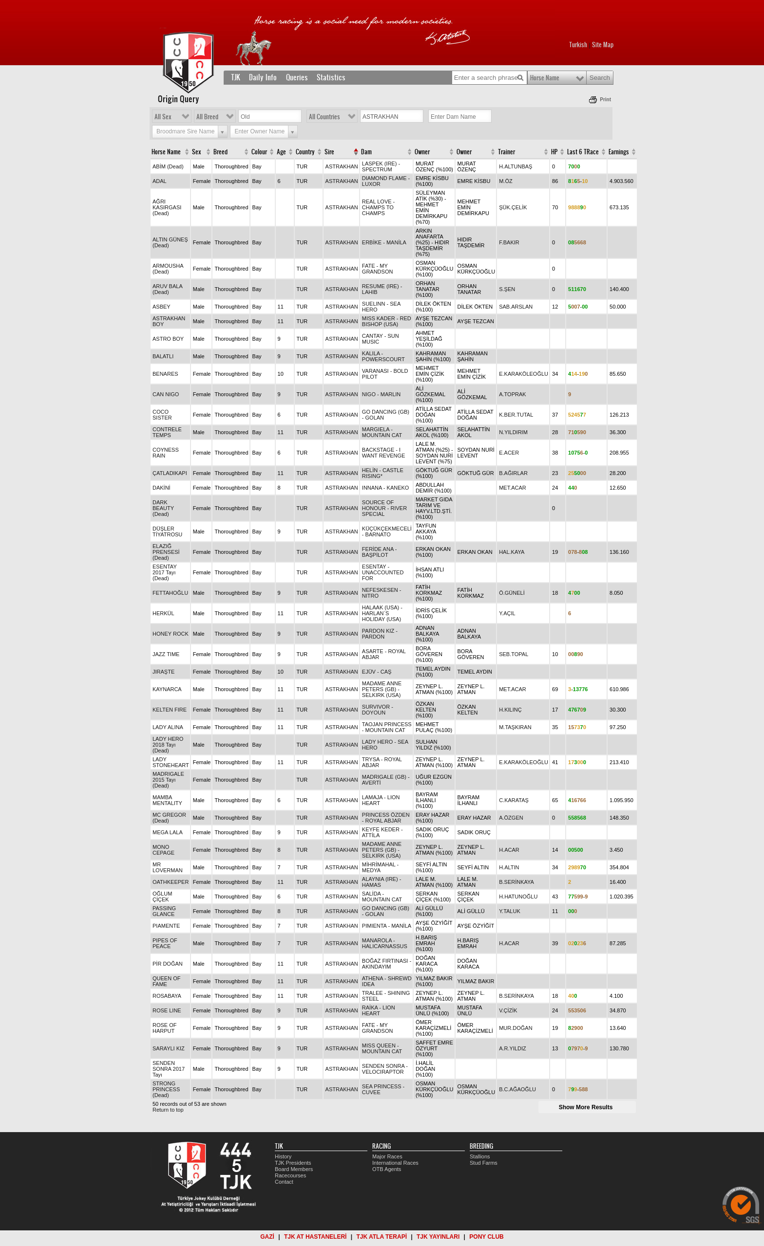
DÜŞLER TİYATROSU (167, 531)
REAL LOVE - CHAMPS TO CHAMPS (378, 207)
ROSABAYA (167, 996)
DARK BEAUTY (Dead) (163, 508)
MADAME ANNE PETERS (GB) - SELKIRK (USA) (381, 689)
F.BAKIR (509, 242)
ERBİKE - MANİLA (384, 242)
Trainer (506, 151)
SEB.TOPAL (513, 654)
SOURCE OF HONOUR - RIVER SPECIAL (384, 508)
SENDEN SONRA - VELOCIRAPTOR (385, 1069)
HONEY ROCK (171, 634)
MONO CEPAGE (163, 850)
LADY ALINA (168, 727)
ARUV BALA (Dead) (167, 289)
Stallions (480, 1156)
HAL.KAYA (511, 552)
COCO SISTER (162, 415)
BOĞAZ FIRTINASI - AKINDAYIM (386, 964)
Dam (366, 151)
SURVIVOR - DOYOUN (377, 709)
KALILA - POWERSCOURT (383, 356)
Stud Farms (483, 1163)
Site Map (602, 44)
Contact (284, 1182)
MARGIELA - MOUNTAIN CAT (382, 432)
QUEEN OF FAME (166, 981)
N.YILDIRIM (513, 432)
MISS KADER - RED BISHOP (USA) (386, 321)
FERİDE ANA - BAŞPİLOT (379, 552)
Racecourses (290, 1175)
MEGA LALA (168, 832)
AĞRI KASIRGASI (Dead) (167, 207)
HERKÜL (163, 613)
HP (554, 151)
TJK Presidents (293, 1163)
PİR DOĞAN (168, 964)
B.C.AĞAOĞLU (517, 1089)
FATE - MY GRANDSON (377, 269)
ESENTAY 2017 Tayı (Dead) (165, 572)
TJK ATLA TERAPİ (381, 1236)
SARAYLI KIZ (169, 1048)
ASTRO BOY (168, 339)
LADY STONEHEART (171, 762)
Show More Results (586, 1107)
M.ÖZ (506, 181)
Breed (220, 151)
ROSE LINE (167, 1010)
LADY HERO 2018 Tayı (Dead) (168, 744)
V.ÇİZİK (508, 1010)
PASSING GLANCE (164, 911)
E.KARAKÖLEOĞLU (523, 374)
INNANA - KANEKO (385, 488)
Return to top (168, 1110)
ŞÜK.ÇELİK (513, 207)
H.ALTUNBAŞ (515, 166)
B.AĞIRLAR (513, 473)
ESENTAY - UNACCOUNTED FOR (383, 572)
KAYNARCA (167, 689)
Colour (259, 151)
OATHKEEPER (171, 882)
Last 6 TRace (583, 151)
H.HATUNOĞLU (518, 896)
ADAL (160, 181)
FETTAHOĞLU (170, 593)
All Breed (207, 116)
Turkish (578, 44)
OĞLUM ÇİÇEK (162, 896)
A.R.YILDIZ (512, 1048)
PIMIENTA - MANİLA (386, 926)
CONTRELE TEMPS (167, 432)
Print (605, 99)
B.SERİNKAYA (516, 882)
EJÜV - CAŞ (377, 672)
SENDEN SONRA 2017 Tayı (169, 1069)
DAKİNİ (162, 488)
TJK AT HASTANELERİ (315, 1236)
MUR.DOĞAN (515, 1028)
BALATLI (163, 356)
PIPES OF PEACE (165, 943)
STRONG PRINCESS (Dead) (166, 1089)
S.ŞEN (507, 289)
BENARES (165, 374)
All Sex (163, 116)
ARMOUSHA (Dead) (168, 269)
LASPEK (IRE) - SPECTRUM (381, 166)
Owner (422, 151)
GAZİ (267, 1236)
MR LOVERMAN (168, 867)
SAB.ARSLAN (516, 307)
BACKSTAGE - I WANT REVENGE (383, 452)
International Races (395, 1163)
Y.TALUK (509, 911)
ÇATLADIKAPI (170, 473)
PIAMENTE (166, 926)
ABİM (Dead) (168, 166)
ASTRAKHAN (341, 166)
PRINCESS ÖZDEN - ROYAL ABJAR (386, 818)
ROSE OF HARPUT (165, 1028)
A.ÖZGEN (511, 818)
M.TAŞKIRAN (515, 727)
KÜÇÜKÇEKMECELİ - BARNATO (387, 531)
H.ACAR (509, 850)
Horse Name (544, 77)
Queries (297, 77)
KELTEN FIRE (170, 710)
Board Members (294, 1169)
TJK (235, 77)
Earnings (619, 151)
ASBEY (162, 307)
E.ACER (509, 453)
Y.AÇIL (507, 613)
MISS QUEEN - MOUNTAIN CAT (382, 1048)
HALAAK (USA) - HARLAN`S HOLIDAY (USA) (382, 613)
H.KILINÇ (510, 710)
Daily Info (263, 77)
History (283, 1156)
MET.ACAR (512, 488)
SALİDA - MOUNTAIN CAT (382, 896)
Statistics (331, 77)
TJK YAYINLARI (438, 1236)
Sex (196, 151)
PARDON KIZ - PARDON (380, 634)
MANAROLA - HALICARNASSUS (384, 943)
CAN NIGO (166, 394)
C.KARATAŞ (514, 800)
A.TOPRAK (512, 394)
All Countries (324, 116)
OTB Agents (386, 1169)
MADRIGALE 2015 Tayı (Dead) (168, 779)
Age (281, 151)
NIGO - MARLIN (381, 394)
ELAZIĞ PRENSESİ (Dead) (166, 552)
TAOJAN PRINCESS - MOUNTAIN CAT (387, 727)
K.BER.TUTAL (516, 415)
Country (305, 151)
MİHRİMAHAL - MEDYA (380, 867)
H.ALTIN (509, 867)
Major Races (387, 1156)
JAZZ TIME (166, 654)
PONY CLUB (486, 1236)
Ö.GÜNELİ (512, 593)
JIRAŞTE (163, 672)
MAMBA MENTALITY (167, 800)
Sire (329, 151)
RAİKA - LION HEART (378, 1010)
